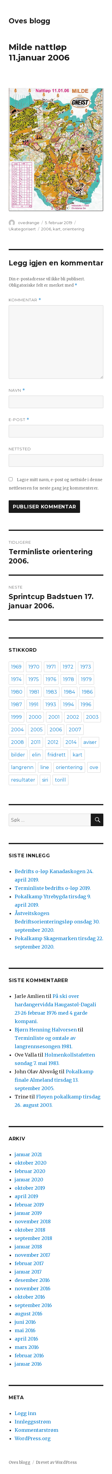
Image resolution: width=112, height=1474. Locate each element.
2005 (36, 730)
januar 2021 (28, 1154)
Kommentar (25, 300)
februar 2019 (29, 1205)
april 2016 (26, 1339)
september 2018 (33, 1238)
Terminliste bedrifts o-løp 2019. (53, 888)
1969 (16, 667)
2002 (73, 717)
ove (94, 767)
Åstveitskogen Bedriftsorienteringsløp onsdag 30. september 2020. (57, 921)
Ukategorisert (22, 229)
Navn (17, 390)
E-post (19, 419)
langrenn (22, 767)
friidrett (56, 755)
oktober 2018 (30, 1230)
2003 (92, 717)
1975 (33, 679)
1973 (85, 667)
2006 (46, 229)
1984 (69, 692)
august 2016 (28, 1314)
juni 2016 (25, 1322)
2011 (36, 742)
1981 (34, 692)
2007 (75, 730)
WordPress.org (32, 1438)
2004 (17, 730)
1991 (34, 704)
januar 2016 (28, 1364)
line (44, 767)
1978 (68, 679)
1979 (86, 679)
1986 (87, 692)
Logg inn (25, 1413)
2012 (53, 742)
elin (36, 755)
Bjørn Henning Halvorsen (46, 1030)
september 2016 (33, 1305)
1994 (68, 704)
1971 (51, 667)
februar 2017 (29, 1263)
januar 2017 (28, 1272)
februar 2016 (29, 1355)
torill (60, 780)
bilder (18, 755)
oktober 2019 (30, 1188)
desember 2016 (32, 1280)
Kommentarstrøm (36, 1430)
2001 (54, 717)
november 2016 (32, 1288)
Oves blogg (29, 21)
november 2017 (32, 1255)
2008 (17, 742)
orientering (73, 229)
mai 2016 (25, 1330)
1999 (16, 717)
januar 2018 (28, 1247)
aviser (90, 742)
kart (57, 229)
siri (45, 780)
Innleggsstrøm (33, 1422)
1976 (51, 679)
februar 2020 (30, 1171)
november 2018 (33, 1221)
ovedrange (28, 222)
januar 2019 (28, 1213)
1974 (16, 679)
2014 (70, 742)
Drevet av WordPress (56, 1462)
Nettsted (20, 448)
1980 (16, 692)
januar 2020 (29, 1180)
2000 (35, 717)
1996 (86, 704)
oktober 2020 (31, 1163)
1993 (50, 704)
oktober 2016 (30, 1297)
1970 (33, 667)
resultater (23, 780)
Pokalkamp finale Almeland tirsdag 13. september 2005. (54, 1080)
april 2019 (26, 1196)
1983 (51, 692)
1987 (16, 704)
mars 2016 (27, 1347)
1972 (68, 667)
